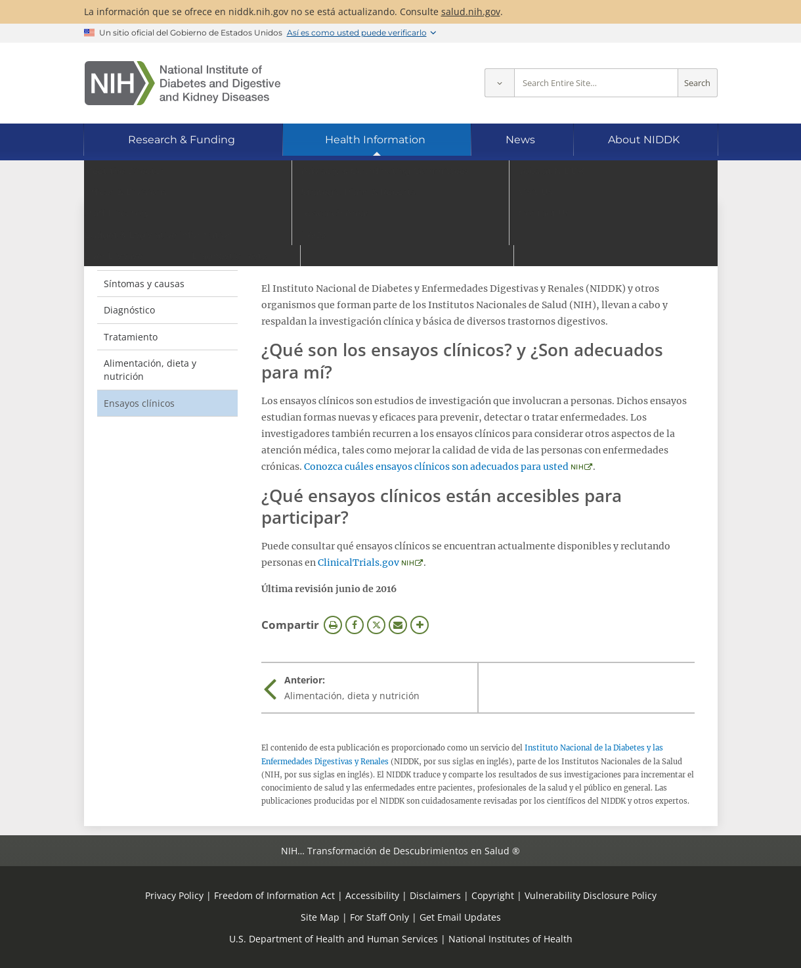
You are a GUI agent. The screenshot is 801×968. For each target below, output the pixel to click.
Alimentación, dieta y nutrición (150, 369)
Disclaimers (435, 895)
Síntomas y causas (144, 283)
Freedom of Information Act (274, 895)
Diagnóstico (129, 310)
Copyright (492, 895)
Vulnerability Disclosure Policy (591, 895)
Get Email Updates (460, 917)
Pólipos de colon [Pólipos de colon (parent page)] (152, 229)
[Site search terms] (596, 83)
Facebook (354, 625)
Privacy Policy (174, 895)
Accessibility (372, 895)
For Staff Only (379, 917)
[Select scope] (499, 83)
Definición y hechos (146, 256)
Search (697, 83)
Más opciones (419, 625)
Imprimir (333, 625)
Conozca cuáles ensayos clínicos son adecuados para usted (436, 466)
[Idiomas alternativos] (672, 181)
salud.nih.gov (470, 11)
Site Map (320, 917)
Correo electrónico (398, 625)
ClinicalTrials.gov (358, 562)
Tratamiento (131, 337)
